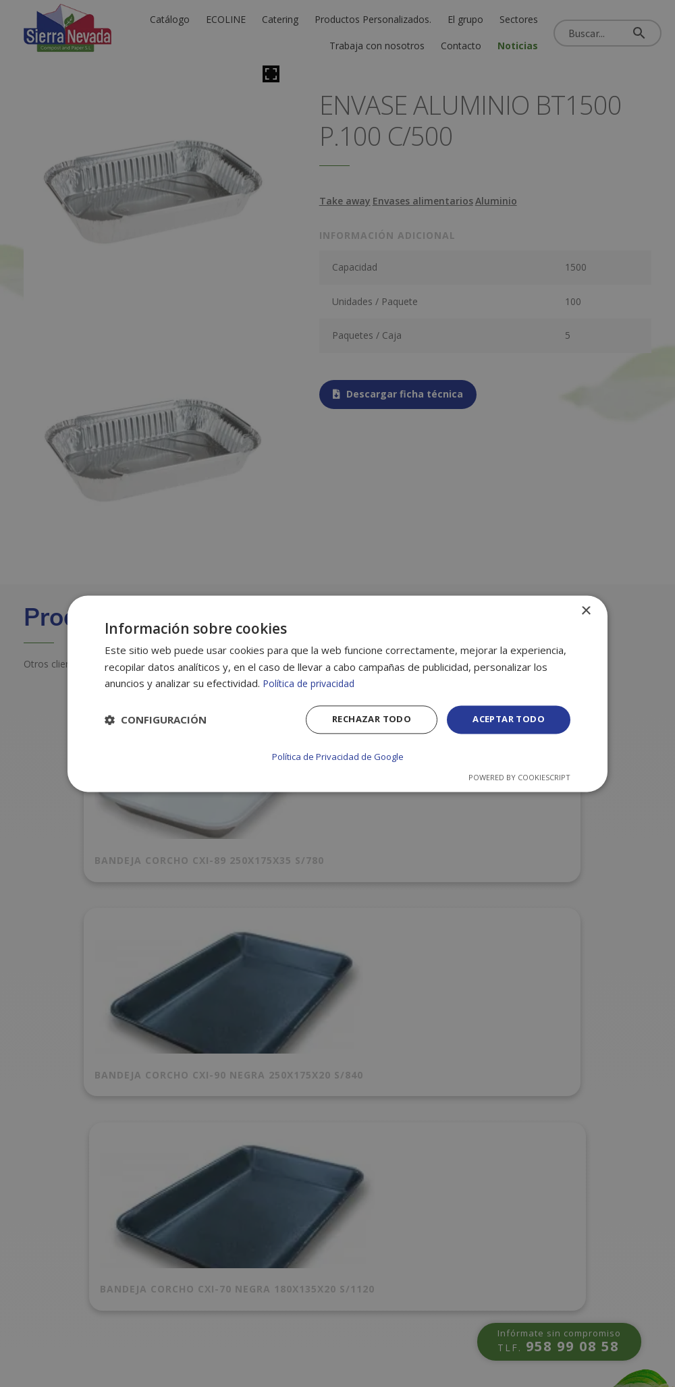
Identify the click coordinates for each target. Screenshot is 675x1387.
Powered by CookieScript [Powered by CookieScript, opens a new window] (519, 776)
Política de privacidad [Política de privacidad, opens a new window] (311, 684)
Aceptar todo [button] (505, 720)
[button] (156, 721)
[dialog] (338, 693)
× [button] (585, 612)
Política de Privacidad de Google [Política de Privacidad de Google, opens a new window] (337, 756)
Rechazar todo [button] (363, 720)
